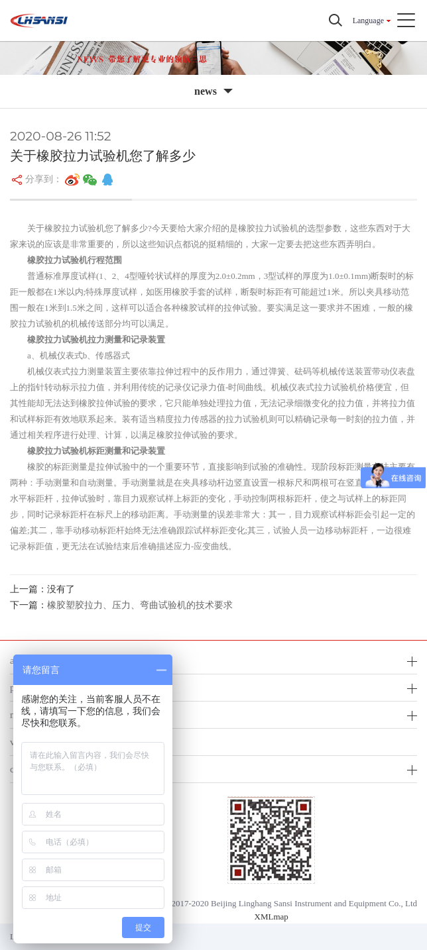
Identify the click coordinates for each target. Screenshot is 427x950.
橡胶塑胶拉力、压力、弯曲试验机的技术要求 (140, 605)
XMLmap (271, 917)
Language (368, 20)
